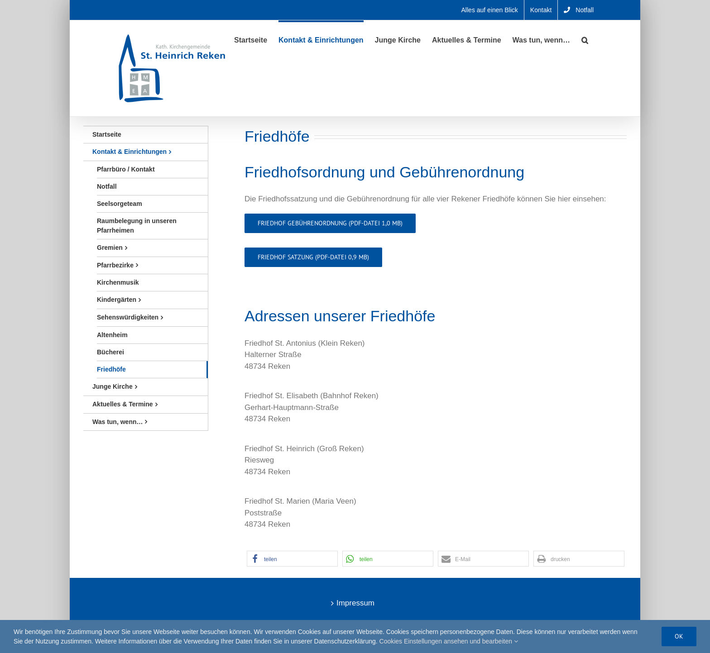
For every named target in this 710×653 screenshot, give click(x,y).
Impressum (355, 603)
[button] (584, 39)
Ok (679, 636)
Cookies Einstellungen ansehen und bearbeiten (448, 641)
